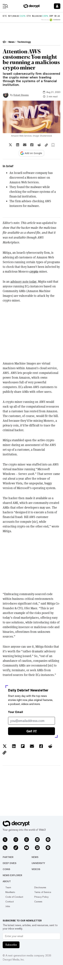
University (38, 863)
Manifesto (10, 892)
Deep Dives (9, 863)
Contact (9, 901)
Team (8, 887)
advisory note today (23, 281)
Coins (6, 869)
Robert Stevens (21, 95)
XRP (51, 16)
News (35, 857)
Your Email (15, 712)
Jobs (7, 906)
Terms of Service (42, 892)
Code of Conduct (14, 896)
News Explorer (12, 875)
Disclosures (40, 887)
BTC (5, 16)
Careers (38, 901)
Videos (36, 869)
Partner (8, 857)
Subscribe (11, 944)
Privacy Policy (41, 896)
